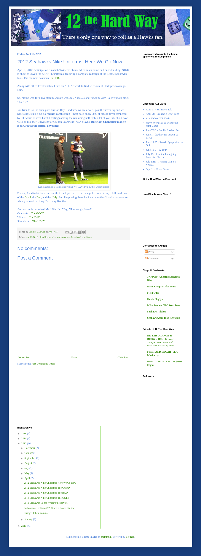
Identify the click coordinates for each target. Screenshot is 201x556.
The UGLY (38, 221)
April (27, 478)
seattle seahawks (75, 237)
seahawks (61, 237)
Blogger (130, 536)
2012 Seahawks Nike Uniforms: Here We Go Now (50, 482)
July (26, 468)
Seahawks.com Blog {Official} (163, 317)
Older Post (123, 357)
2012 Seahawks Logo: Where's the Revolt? (46, 502)
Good (28, 197)
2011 (24, 525)
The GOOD (37, 213)
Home (74, 357)
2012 (24, 443)
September (30, 458)
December (30, 447)
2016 (24, 433)
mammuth (106, 536)
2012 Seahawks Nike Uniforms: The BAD (46, 492)
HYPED (54, 78)
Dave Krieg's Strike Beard (161, 286)
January (28, 519)
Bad (39, 197)
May (27, 473)
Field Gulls (153, 292)
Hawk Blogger (155, 299)
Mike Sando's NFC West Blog (163, 305)
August (28, 463)
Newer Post (24, 357)
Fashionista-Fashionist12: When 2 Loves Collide (49, 508)
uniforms (88, 237)
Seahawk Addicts (156, 311)
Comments (152, 258)
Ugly (54, 197)
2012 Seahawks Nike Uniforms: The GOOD (47, 487)
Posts (149, 251)
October (29, 452)
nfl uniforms (45, 237)
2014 (24, 438)
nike (54, 237)
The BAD (34, 217)
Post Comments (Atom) (44, 363)
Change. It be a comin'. (36, 513)
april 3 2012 (32, 237)
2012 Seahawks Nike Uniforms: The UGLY (46, 497)
